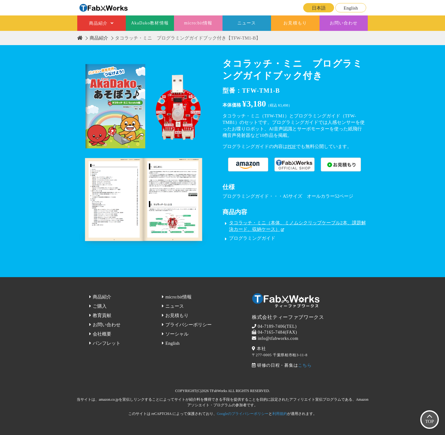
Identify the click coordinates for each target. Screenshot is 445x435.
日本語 (319, 8)
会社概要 (102, 334)
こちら (305, 365)
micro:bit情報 (198, 23)
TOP (429, 421)
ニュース (246, 23)
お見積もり (295, 23)
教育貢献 (102, 315)
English (351, 8)
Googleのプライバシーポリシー (243, 414)
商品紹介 (98, 23)
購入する (248, 164)
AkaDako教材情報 (150, 23)
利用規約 (279, 414)
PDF (291, 146)
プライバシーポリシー (188, 324)
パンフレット (107, 343)
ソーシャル (177, 334)
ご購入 (100, 306)
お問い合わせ (344, 23)
